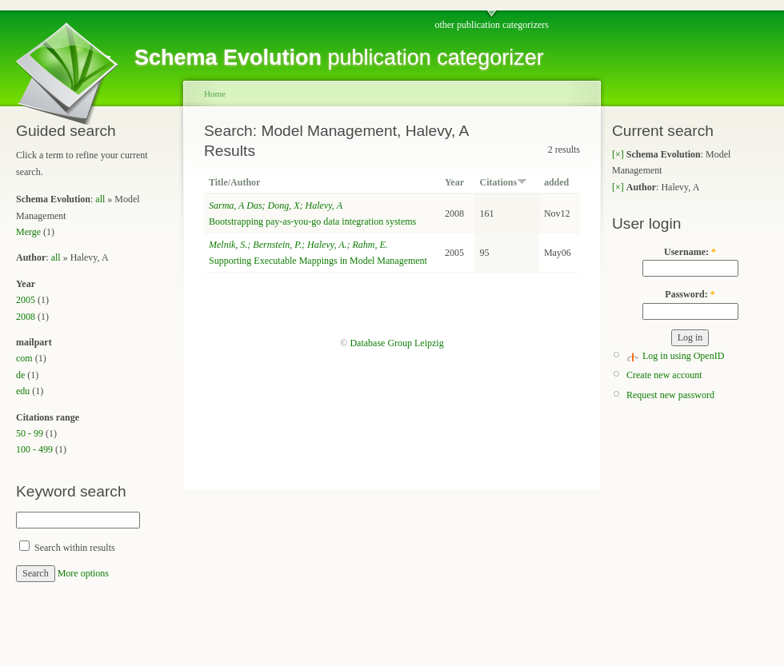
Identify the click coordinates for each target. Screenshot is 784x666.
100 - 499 (34, 449)
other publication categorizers (491, 24)
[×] (618, 154)
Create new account (664, 375)
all (100, 199)
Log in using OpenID (683, 355)
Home (215, 93)
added (556, 182)
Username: (690, 251)
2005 (25, 299)
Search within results (67, 547)
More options (83, 573)
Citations (503, 182)
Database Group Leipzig (396, 343)
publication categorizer (339, 58)
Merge (28, 231)
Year (454, 182)
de (20, 375)
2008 (25, 316)
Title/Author (234, 182)
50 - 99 (29, 433)
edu (23, 391)
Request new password (670, 395)
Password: (689, 294)
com (24, 358)
